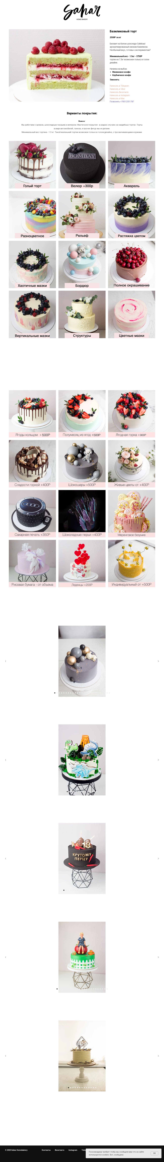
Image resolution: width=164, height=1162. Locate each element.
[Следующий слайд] (158, 760)
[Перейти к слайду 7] (80, 791)
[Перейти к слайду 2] (69, 791)
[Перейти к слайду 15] (95, 890)
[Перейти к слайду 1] (67, 791)
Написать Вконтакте (119, 92)
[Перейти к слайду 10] (87, 791)
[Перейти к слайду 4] (74, 791)
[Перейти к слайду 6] (78, 791)
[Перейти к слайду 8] (83, 791)
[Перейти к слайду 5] (76, 791)
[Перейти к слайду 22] (104, 988)
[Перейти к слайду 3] (71, 791)
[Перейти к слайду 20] (100, 988)
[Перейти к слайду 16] (97, 890)
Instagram (73, 1150)
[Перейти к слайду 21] (102, 988)
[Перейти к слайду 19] (97, 988)
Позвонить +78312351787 (122, 101)
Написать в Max (117, 98)
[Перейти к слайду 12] (92, 791)
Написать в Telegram (119, 86)
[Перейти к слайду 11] (90, 791)
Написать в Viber (117, 89)
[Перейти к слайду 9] (85, 791)
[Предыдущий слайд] (6, 760)
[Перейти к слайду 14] (96, 791)
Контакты (46, 1150)
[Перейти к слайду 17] (100, 890)
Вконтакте (59, 1150)
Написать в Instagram (120, 95)
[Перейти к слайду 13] (94, 791)
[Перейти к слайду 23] (107, 988)
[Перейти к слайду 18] (95, 988)
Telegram (86, 1150)
